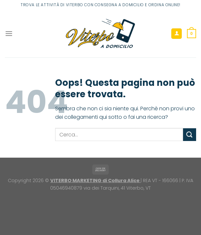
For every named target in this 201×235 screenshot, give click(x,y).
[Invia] (189, 134)
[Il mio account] (176, 33)
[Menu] (9, 33)
